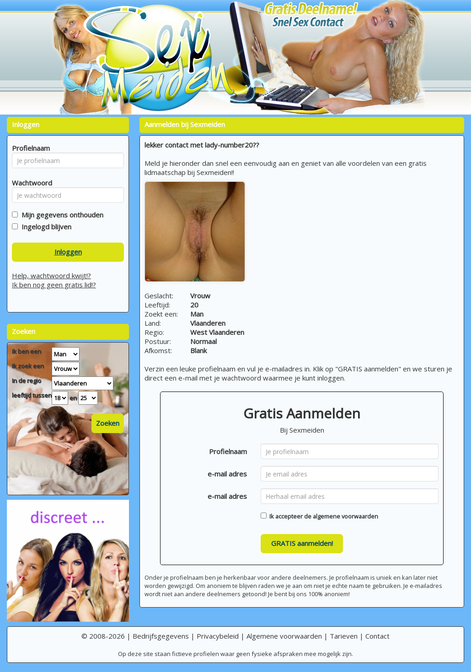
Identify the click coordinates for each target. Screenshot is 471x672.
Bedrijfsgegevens (161, 635)
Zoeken (107, 423)
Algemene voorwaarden (284, 635)
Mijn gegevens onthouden (60, 214)
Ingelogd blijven (44, 226)
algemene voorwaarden (345, 516)
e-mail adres (227, 473)
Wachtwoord (29, 182)
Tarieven (344, 635)
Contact (377, 635)
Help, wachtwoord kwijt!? (51, 275)
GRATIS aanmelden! (302, 543)
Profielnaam (228, 451)
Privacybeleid (218, 635)
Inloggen (68, 251)
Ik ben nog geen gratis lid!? (54, 284)
